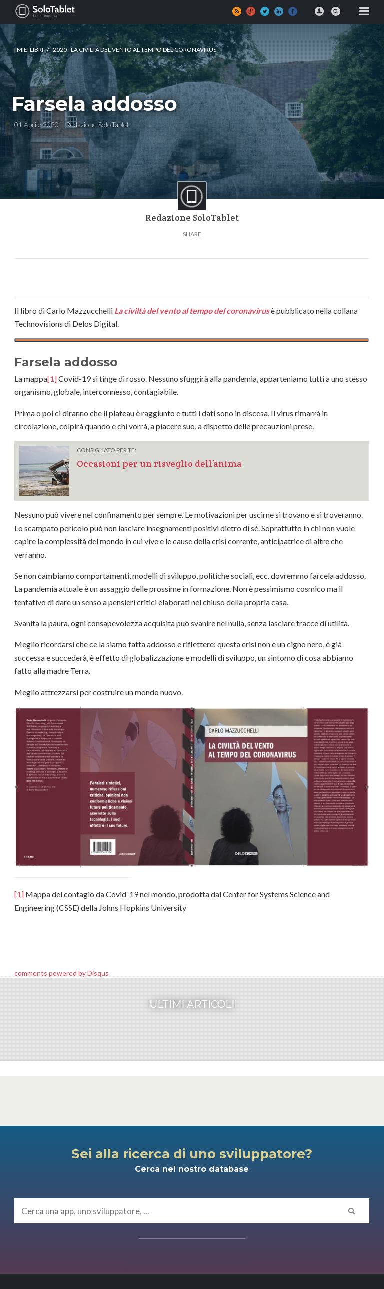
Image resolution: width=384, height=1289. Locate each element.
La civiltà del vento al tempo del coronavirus (192, 311)
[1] (52, 379)
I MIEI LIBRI (29, 50)
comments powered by (61, 973)
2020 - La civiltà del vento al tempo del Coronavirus (134, 50)
